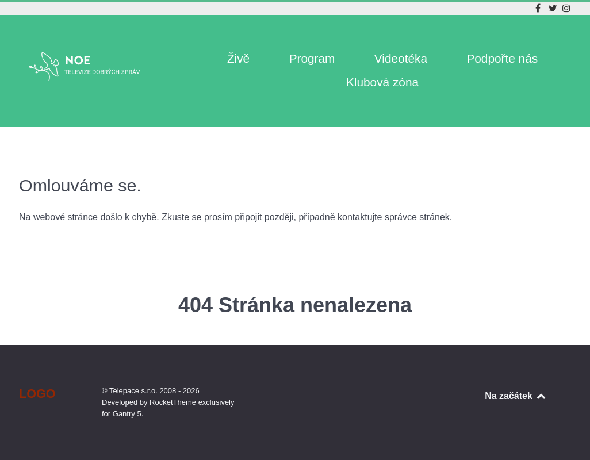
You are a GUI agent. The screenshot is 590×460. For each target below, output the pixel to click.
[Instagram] (566, 8)
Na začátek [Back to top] (516, 396)
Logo (37, 393)
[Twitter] (554, 8)
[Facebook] (539, 8)
